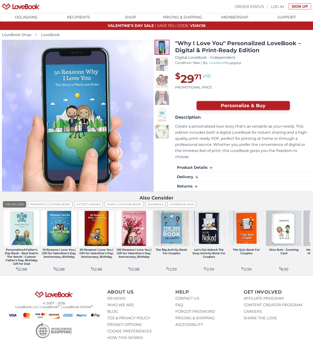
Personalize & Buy (243, 105)
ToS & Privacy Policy (128, 318)
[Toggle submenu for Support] (287, 17)
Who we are (120, 305)
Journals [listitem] (155, 204)
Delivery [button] (188, 177)
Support (286, 17)
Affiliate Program (264, 298)
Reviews (116, 298)
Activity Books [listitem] (88, 204)
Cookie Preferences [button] (129, 331)
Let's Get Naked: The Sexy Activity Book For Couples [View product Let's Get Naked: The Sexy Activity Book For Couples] (208, 253)
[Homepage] (21, 7)
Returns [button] (187, 186)
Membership (234, 17)
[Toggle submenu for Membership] (235, 17)
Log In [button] (277, 6)
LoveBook (50, 35)
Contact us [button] (187, 298)
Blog (112, 311)
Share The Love (260, 318)
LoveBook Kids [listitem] (181, 204)
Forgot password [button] (195, 311)
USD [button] (207, 75)
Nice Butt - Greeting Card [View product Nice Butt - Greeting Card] (283, 251)
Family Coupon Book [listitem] (124, 204)
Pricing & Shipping (182, 17)
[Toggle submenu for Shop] (130, 17)
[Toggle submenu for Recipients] (78, 17)
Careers (253, 311)
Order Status (249, 6)
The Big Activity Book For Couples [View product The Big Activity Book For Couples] (171, 251)
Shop (130, 17)
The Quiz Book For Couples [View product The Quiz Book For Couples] (246, 251)
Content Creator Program (273, 305)
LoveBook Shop (16, 35)
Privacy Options (124, 324)
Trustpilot (233, 63)
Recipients (78, 17)
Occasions (26, 17)
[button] (162, 47)
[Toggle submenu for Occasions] (26, 17)
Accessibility (189, 324)
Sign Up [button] (300, 6)
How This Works (125, 337)
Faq (179, 305)
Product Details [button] (195, 167)
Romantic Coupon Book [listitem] (50, 204)
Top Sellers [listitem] (14, 204)
